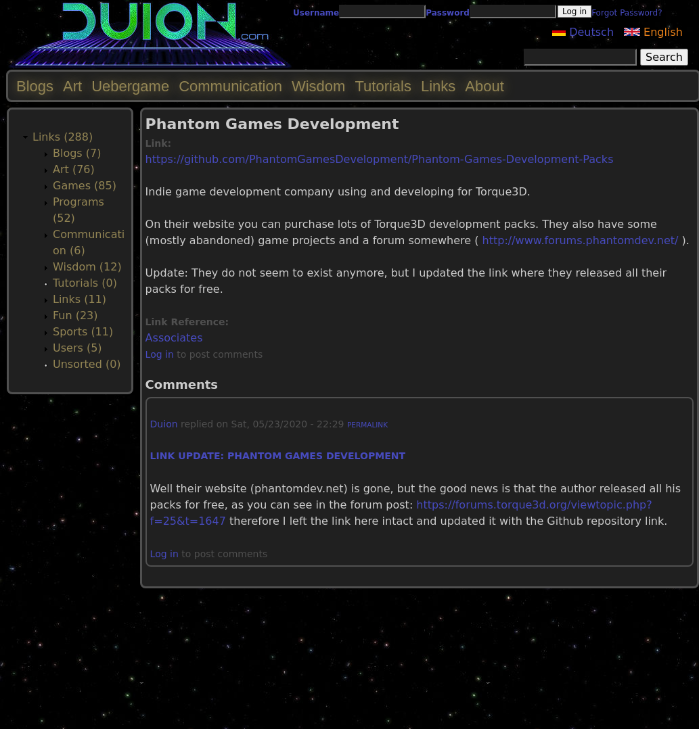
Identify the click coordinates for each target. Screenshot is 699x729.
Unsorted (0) (87, 364)
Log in (159, 354)
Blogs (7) (77, 153)
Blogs (34, 86)
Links (438, 86)
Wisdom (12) (87, 266)
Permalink (367, 425)
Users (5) (77, 348)
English (653, 32)
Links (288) (62, 137)
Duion (164, 424)
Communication (230, 86)
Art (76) (74, 169)
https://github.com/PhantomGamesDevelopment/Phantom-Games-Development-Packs (379, 159)
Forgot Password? (626, 13)
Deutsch (583, 32)
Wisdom (318, 86)
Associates (174, 337)
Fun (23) (75, 315)
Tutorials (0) (85, 283)
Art (72, 86)
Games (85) (84, 185)
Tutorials (383, 86)
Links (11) (79, 299)
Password (448, 13)
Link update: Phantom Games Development (278, 455)
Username (316, 13)
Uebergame (130, 86)
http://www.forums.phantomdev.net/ (580, 240)
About (484, 86)
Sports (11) (83, 331)
